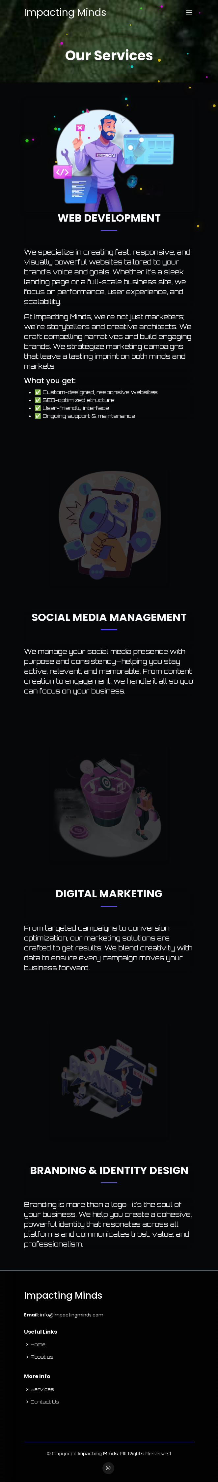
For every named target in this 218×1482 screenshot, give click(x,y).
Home (38, 1344)
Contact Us (45, 1402)
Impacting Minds (65, 12)
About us (42, 1357)
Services (42, 1389)
